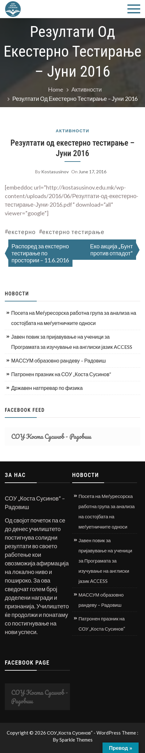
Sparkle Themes (76, 740)
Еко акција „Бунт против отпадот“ (111, 250)
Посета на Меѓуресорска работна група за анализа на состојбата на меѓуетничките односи (73, 318)
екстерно (22, 231)
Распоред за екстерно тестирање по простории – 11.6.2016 (40, 253)
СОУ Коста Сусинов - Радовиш (51, 436)
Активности (72, 131)
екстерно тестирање (73, 231)
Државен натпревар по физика (47, 388)
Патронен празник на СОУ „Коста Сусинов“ (61, 374)
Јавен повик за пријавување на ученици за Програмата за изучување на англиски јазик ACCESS (71, 342)
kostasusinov (55, 171)
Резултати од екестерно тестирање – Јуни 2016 (72, 148)
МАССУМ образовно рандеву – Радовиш (58, 360)
